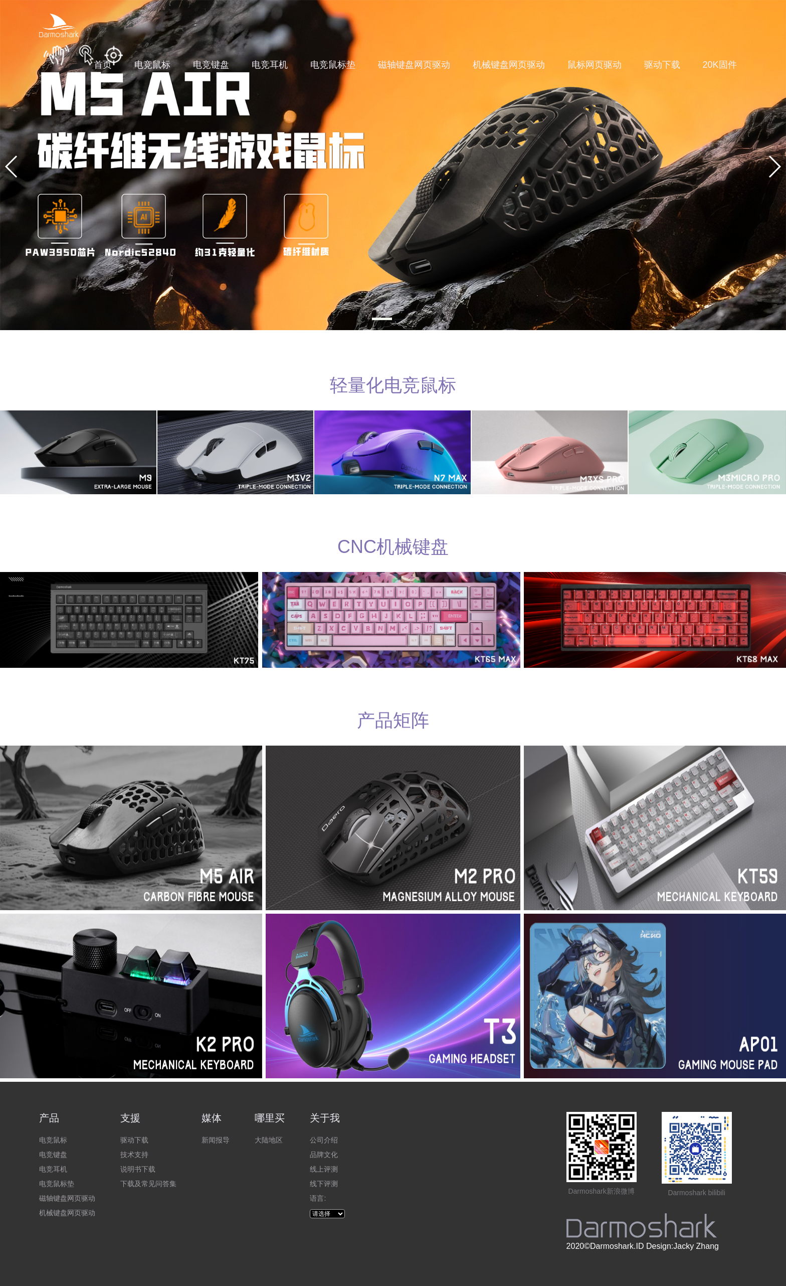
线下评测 (324, 1183)
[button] (382, 319)
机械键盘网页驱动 (509, 65)
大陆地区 (269, 1140)
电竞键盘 (211, 65)
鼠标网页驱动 (594, 65)
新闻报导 (216, 1140)
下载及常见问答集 (148, 1183)
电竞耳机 (270, 65)
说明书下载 (137, 1169)
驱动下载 (662, 65)
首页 (103, 65)
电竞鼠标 (152, 65)
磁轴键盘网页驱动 (414, 65)
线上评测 (324, 1169)
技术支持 (134, 1154)
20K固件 (720, 65)
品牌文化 (324, 1154)
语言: (318, 1198)
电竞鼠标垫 (332, 65)
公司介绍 (324, 1140)
